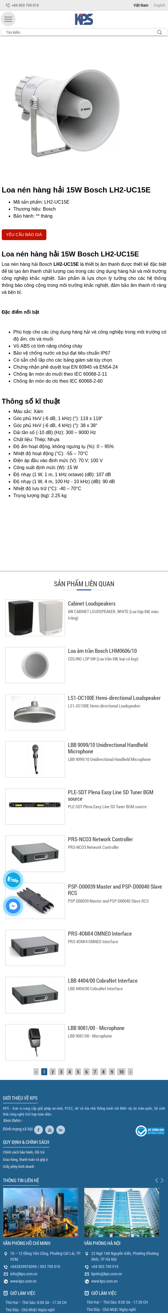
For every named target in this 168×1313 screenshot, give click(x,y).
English (159, 5)
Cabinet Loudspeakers (92, 603)
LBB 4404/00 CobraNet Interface (103, 980)
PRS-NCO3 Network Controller (100, 839)
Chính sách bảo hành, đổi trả (23, 1152)
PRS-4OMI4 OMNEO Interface (100, 933)
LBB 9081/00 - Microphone (96, 1027)
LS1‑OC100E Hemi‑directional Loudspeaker (114, 697)
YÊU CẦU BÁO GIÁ (24, 234)
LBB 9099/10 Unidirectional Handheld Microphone (108, 748)
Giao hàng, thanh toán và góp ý (25, 1159)
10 (121, 1072)
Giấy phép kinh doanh (18, 1166)
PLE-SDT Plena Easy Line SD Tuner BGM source (110, 795)
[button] (8, 19)
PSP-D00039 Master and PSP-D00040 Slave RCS (115, 889)
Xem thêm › (12, 1120)
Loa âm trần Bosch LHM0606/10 (102, 650)
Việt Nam (141, 5)
